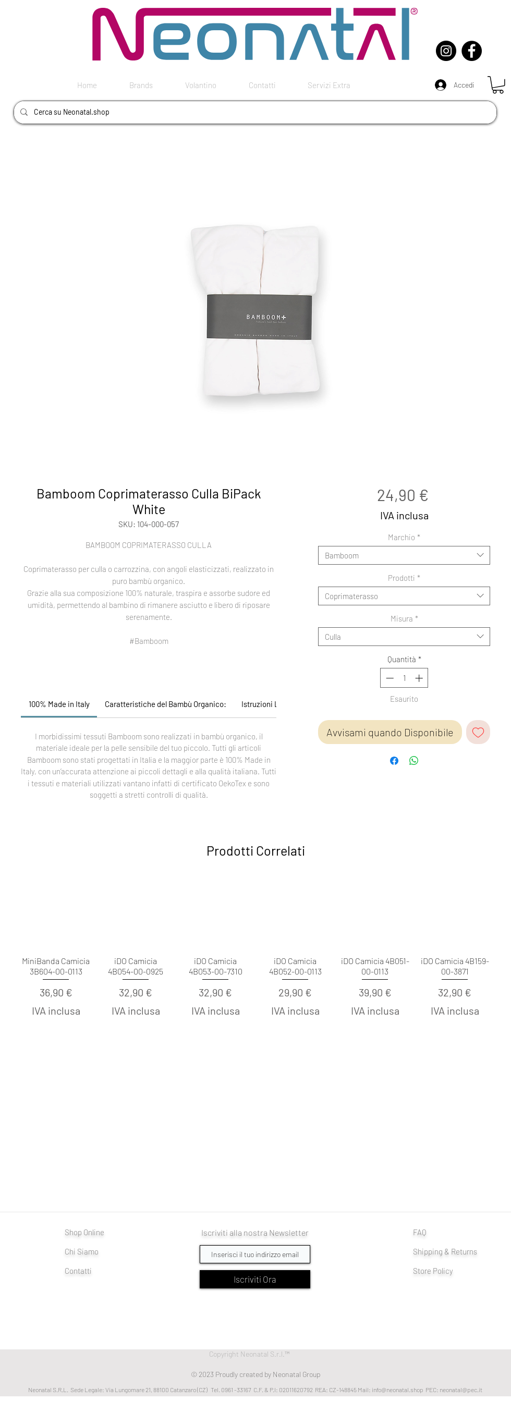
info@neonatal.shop (397, 1389)
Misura (404, 618)
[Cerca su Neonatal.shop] (254, 112)
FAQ (420, 1232)
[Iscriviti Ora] (255, 1279)
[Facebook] (471, 51)
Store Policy (433, 1270)
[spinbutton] (404, 678)
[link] (59, 704)
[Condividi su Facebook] (394, 760)
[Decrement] (389, 678)
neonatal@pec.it (461, 1389)
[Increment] (420, 678)
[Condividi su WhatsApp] (414, 760)
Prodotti (404, 577)
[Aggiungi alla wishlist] (478, 732)
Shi (418, 1251)
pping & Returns (450, 1251)
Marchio (404, 537)
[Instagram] (446, 51)
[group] (255, 966)
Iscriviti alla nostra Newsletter (255, 1232)
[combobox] (404, 555)
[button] (498, 85)
